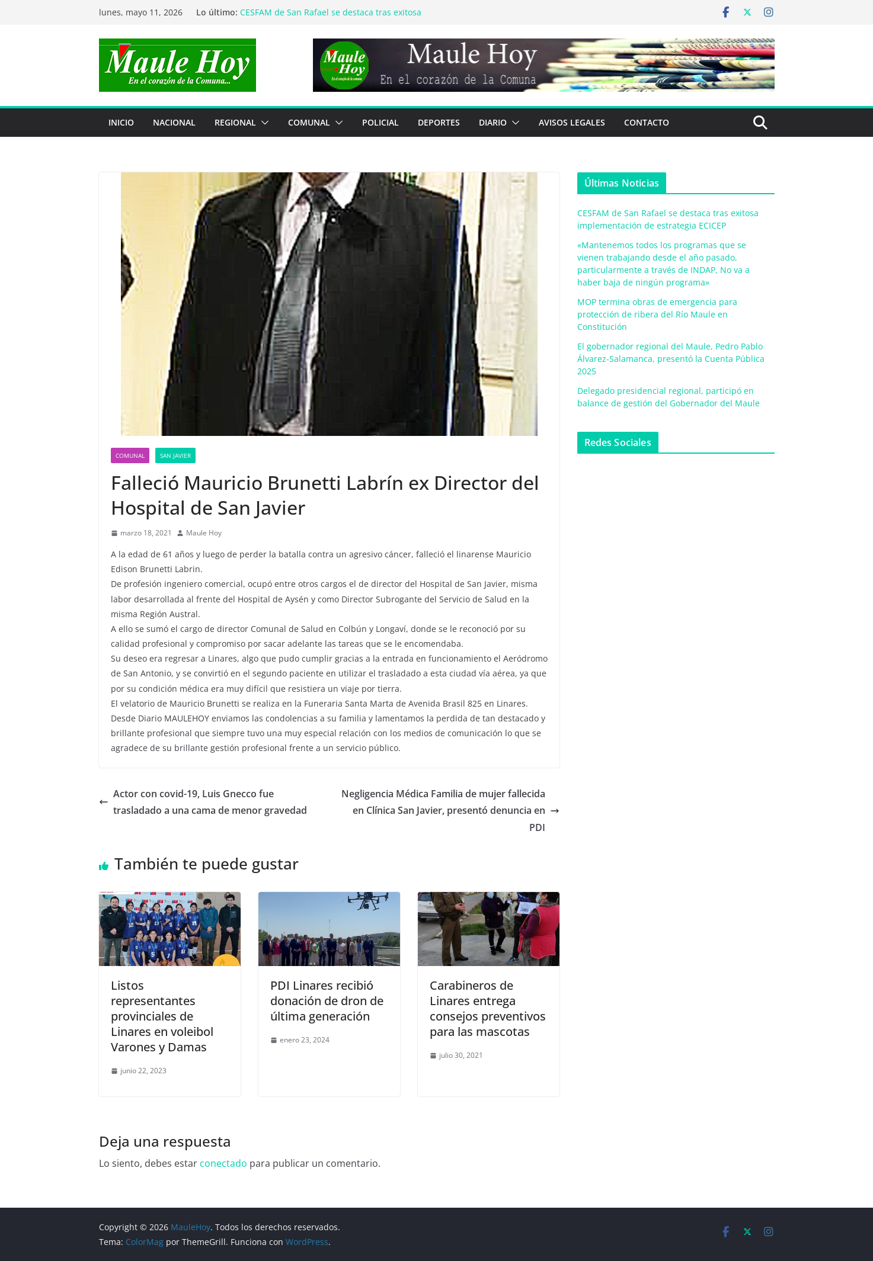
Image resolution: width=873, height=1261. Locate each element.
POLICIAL (380, 122)
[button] (262, 122)
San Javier (175, 455)
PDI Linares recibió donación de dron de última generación (326, 1000)
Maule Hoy (204, 533)
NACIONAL (174, 122)
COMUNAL (309, 122)
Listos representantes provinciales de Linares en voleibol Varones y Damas (162, 1016)
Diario (493, 122)
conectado (223, 1163)
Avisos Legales (572, 122)
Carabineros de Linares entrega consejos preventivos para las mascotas (488, 1008)
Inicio (121, 122)
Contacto (646, 122)
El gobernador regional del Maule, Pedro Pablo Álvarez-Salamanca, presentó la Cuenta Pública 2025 (671, 359)
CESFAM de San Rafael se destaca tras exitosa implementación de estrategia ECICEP (330, 18)
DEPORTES (439, 122)
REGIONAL (235, 122)
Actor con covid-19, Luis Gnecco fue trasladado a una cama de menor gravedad (203, 802)
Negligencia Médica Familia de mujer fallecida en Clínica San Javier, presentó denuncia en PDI (450, 811)
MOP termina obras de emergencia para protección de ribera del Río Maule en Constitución (657, 314)
